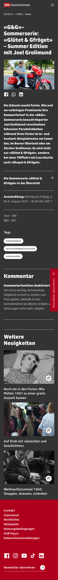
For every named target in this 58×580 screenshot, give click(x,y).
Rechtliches (11, 519)
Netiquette (11, 524)
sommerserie (13, 256)
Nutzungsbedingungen (19, 528)
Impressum (11, 515)
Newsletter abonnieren (24, 567)
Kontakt (9, 510)
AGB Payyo (11, 533)
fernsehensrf (13, 241)
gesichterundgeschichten (20, 248)
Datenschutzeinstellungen (21, 538)
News (28, 14)
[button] (52, 5)
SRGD (19, 14)
